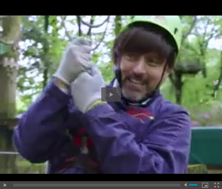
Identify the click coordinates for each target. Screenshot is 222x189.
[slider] (96, 185)
